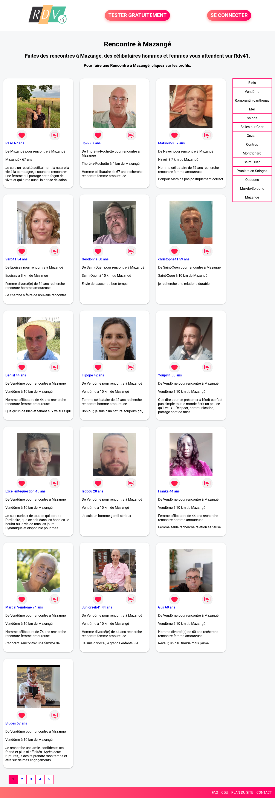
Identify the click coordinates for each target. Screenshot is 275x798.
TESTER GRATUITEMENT (137, 15)
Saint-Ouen (252, 162)
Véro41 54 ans (16, 259)
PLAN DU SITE (242, 792)
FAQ (215, 792)
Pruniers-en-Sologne (252, 171)
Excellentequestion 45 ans (25, 491)
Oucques (252, 180)
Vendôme (252, 92)
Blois (252, 83)
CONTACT (264, 792)
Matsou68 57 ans (171, 143)
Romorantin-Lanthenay (252, 100)
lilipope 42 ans (93, 375)
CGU (224, 792)
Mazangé (252, 197)
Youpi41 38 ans (170, 375)
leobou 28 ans (93, 491)
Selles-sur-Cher (252, 127)
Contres (252, 144)
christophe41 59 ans (173, 259)
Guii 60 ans (166, 607)
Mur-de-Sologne (252, 189)
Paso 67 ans (14, 143)
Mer (252, 109)
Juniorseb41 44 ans (97, 607)
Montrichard (252, 153)
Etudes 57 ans (16, 723)
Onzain (252, 136)
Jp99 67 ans (91, 143)
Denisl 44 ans (15, 375)
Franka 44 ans (169, 491)
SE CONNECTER (229, 15)
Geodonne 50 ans (95, 259)
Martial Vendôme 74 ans (24, 607)
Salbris (252, 118)
